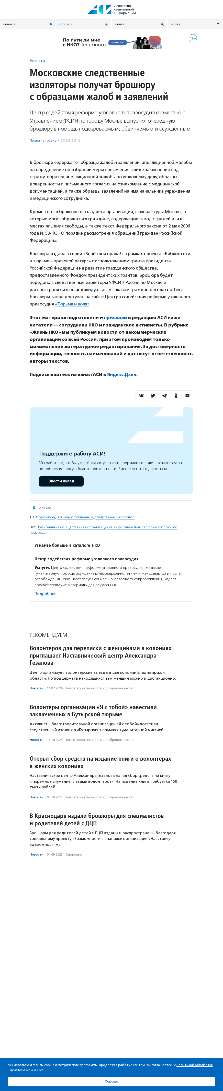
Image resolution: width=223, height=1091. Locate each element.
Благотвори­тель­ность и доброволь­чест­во (100, 688)
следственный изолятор (115, 516)
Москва (44, 507)
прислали (115, 317)
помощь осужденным (75, 516)
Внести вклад (61, 480)
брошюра (47, 516)
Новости (37, 60)
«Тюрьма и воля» (72, 303)
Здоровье (74, 854)
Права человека (43, 140)
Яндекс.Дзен (122, 373)
